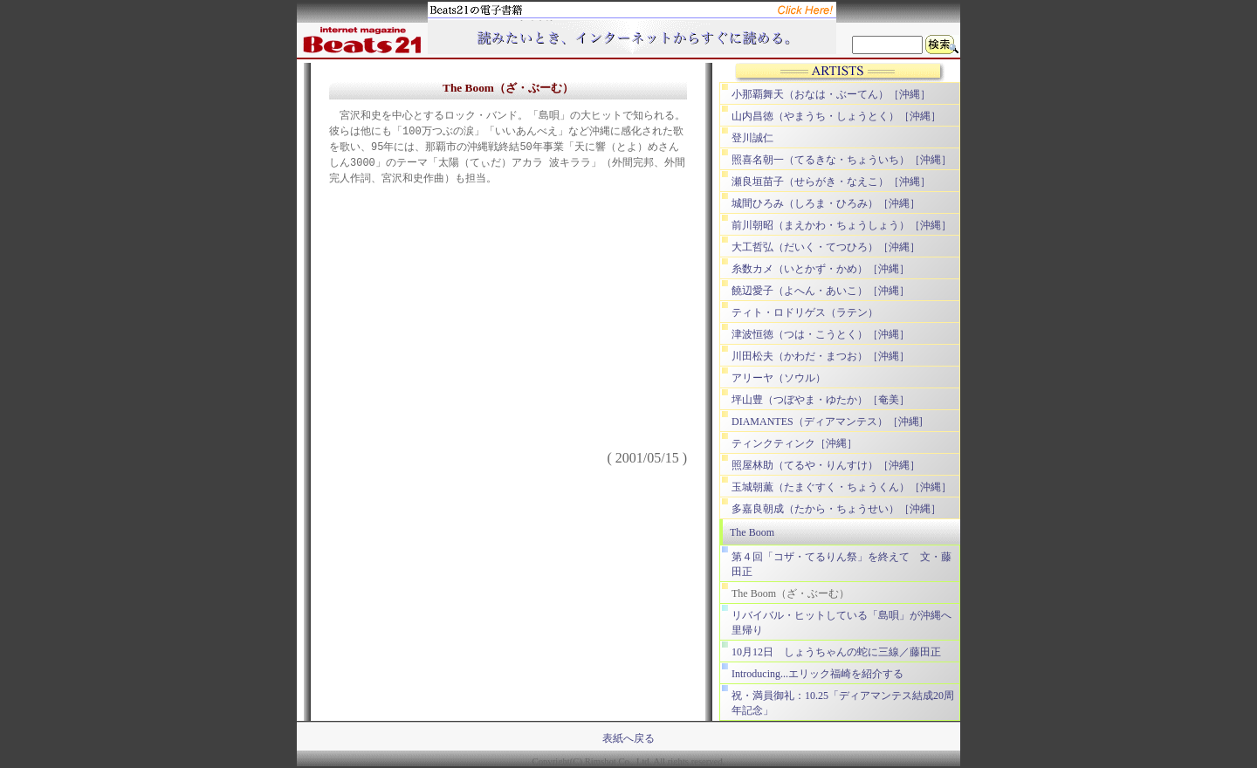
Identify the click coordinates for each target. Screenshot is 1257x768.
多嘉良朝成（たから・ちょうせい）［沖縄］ (836, 509)
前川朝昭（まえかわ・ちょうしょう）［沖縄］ (841, 225)
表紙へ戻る (628, 738)
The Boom (752, 532)
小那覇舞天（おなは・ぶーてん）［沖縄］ (831, 94)
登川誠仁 (752, 138)
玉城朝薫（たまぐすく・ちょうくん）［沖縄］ (841, 487)
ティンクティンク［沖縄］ (794, 443)
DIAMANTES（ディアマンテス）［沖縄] (827, 421)
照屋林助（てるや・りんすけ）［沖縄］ (826, 465)
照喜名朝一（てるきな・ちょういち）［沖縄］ (841, 160)
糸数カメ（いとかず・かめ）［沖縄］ (821, 269)
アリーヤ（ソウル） (779, 378)
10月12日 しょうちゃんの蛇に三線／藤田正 (836, 652)
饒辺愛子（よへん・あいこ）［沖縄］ (821, 291)
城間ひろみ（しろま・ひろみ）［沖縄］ (826, 203)
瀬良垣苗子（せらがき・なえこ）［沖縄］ (831, 181)
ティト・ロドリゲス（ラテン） (805, 312)
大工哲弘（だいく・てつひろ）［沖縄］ (826, 247)
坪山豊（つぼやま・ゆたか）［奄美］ (821, 400)
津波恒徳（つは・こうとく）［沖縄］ (821, 334)
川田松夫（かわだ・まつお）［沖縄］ (821, 356)
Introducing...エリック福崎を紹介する (817, 674)
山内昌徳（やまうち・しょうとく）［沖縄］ (836, 116)
